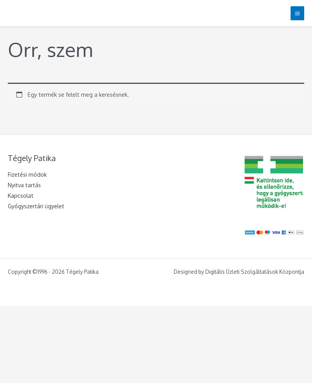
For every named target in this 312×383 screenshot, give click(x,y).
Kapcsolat (20, 195)
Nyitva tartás (24, 184)
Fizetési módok (27, 174)
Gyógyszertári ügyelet (36, 205)
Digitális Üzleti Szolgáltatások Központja (254, 271)
